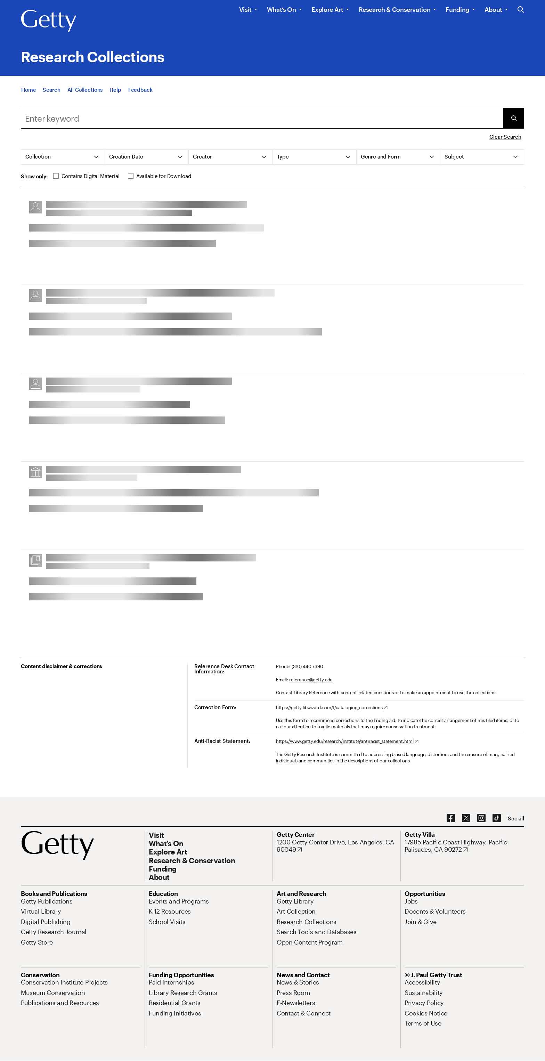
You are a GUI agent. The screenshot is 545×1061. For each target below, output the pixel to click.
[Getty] (48, 21)
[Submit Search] (513, 118)
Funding (457, 9)
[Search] (51, 92)
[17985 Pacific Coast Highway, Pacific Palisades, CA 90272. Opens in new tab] (464, 846)
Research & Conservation (395, 9)
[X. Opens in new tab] (466, 818)
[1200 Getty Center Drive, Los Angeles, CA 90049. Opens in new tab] (336, 846)
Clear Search (505, 136)
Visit (245, 9)
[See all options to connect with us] (516, 818)
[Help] (115, 92)
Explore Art (327, 9)
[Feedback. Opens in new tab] (140, 92)
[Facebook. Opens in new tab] (451, 818)
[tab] (63, 157)
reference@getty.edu (311, 679)
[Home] (28, 92)
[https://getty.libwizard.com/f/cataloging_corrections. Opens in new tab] (332, 708)
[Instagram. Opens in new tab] (481, 818)
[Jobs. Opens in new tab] (411, 901)
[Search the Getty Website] (521, 10)
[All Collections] (85, 92)
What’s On (281, 9)
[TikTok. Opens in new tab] (497, 818)
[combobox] (262, 118)
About (493, 9)
